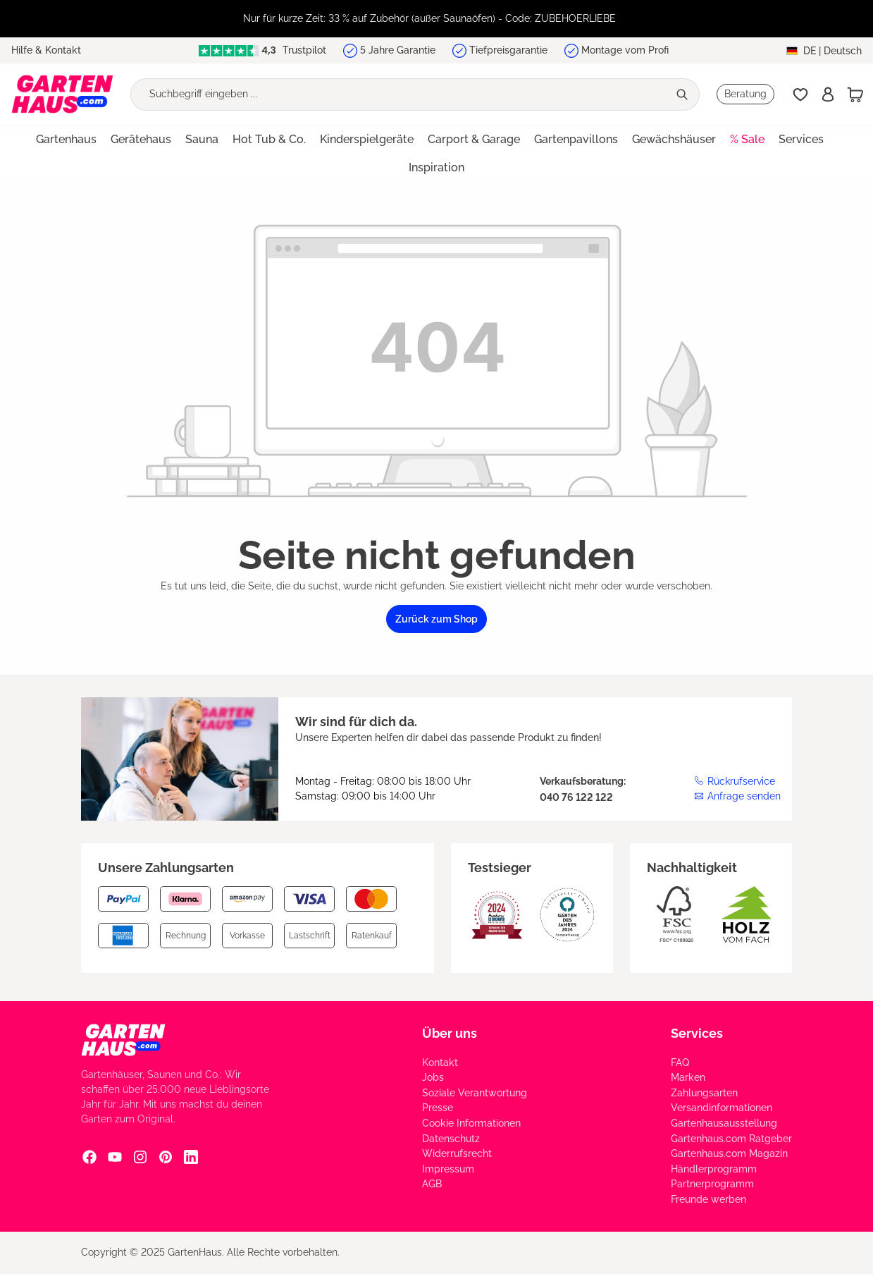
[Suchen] (684, 94)
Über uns (449, 1033)
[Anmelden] (828, 94)
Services (697, 1033)
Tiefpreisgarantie (508, 50)
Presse (437, 1107)
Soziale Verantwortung (474, 1092)
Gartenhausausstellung (724, 1123)
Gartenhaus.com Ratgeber (731, 1138)
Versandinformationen (721, 1107)
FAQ (680, 1062)
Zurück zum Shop (436, 619)
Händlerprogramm (714, 1169)
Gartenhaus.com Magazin (729, 1153)
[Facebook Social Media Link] (89, 1157)
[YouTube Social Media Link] (114, 1157)
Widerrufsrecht (457, 1153)
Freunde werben (708, 1199)
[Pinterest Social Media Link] (165, 1157)
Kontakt (440, 1062)
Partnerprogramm (712, 1183)
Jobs (433, 1077)
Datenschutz (451, 1138)
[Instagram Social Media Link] (140, 1157)
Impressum (448, 1169)
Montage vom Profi (625, 50)
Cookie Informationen (471, 1123)
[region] (436, 18)
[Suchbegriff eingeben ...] (399, 94)
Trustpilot (262, 50)
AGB (432, 1183)
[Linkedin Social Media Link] (190, 1157)
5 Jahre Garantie (397, 50)
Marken (688, 1077)
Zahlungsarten (704, 1092)
